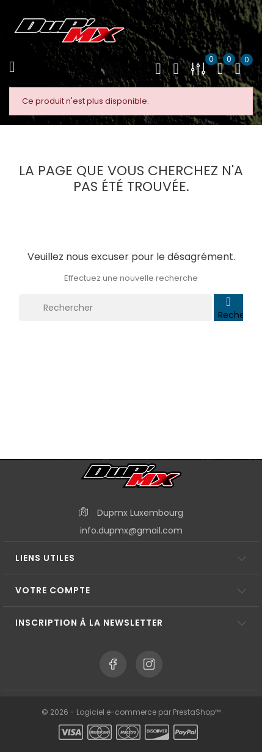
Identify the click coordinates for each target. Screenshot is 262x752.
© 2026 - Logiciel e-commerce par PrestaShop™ (131, 712)
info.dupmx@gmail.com (131, 530)
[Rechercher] (115, 307)
